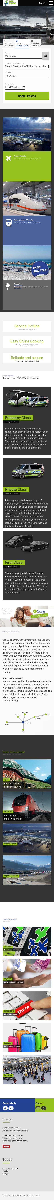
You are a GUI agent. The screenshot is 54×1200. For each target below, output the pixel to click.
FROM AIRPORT (22, 43)
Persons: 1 (11, 75)
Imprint (5, 1171)
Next (51, 25)
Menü (42, 3)
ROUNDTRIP (35, 43)
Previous (2, 25)
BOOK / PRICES (27, 96)
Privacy (5, 1174)
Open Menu (51, 3)
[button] (48, 1194)
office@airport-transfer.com (17, 1141)
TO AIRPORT (9, 43)
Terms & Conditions (10, 1168)
